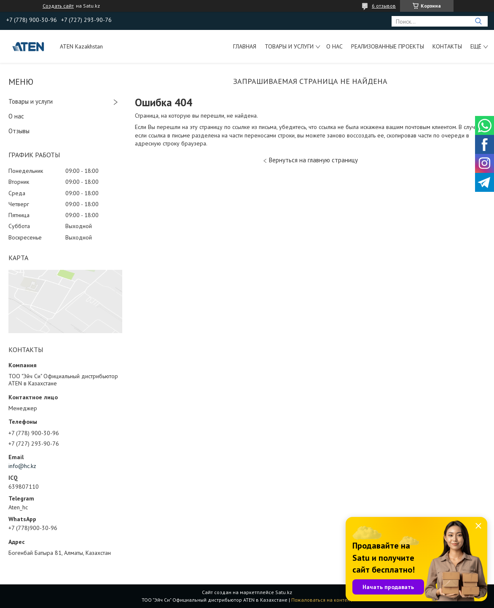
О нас (334, 46)
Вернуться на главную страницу (313, 160)
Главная (244, 46)
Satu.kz (283, 592)
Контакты (447, 46)
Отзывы (19, 131)
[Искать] (478, 21)
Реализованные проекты (387, 46)
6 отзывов (384, 6)
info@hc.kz (22, 466)
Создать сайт (58, 6)
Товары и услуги (289, 46)
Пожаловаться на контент (321, 600)
